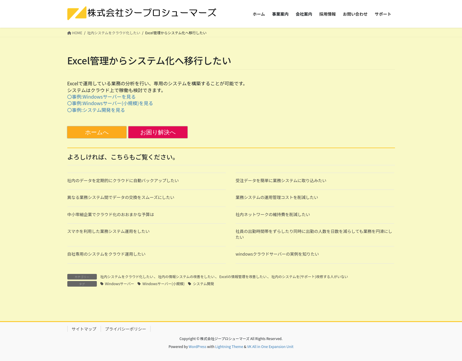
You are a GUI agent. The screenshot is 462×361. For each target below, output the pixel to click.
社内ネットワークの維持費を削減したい (273, 214)
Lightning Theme (229, 346)
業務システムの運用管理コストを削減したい (277, 197)
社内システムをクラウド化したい (127, 276)
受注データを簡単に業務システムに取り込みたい (281, 180)
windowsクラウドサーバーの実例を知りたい (277, 254)
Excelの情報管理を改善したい (243, 276)
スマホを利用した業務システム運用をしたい (108, 231)
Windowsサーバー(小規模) (163, 283)
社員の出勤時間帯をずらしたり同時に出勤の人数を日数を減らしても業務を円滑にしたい (314, 234)
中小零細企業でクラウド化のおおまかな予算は (110, 214)
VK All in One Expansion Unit (270, 346)
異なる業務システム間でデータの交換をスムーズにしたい (120, 197)
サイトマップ (84, 329)
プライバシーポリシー (125, 329)
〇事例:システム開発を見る (96, 109)
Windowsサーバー (119, 283)
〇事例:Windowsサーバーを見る (101, 96)
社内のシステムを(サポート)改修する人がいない (309, 276)
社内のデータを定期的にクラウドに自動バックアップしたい (123, 180)
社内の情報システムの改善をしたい (186, 276)
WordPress (197, 346)
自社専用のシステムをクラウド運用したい (106, 254)
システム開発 (203, 283)
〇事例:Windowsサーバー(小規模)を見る (110, 103)
